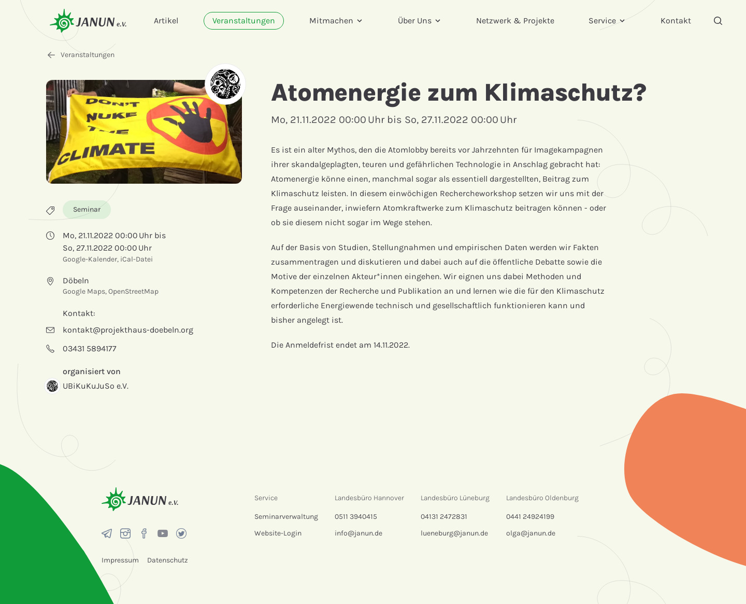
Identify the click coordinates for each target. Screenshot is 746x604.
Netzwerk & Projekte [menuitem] (515, 20)
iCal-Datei (136, 259)
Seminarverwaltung (286, 516)
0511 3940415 (356, 516)
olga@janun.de (530, 533)
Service (607, 20)
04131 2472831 (444, 516)
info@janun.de (358, 533)
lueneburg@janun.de (454, 533)
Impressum (120, 560)
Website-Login (278, 533)
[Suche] (718, 21)
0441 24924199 (530, 516)
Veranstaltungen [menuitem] (243, 20)
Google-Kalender (90, 259)
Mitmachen (336, 20)
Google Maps (84, 291)
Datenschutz (167, 560)
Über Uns (420, 20)
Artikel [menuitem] (166, 20)
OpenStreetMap (133, 291)
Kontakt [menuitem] (676, 20)
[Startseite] (88, 20)
